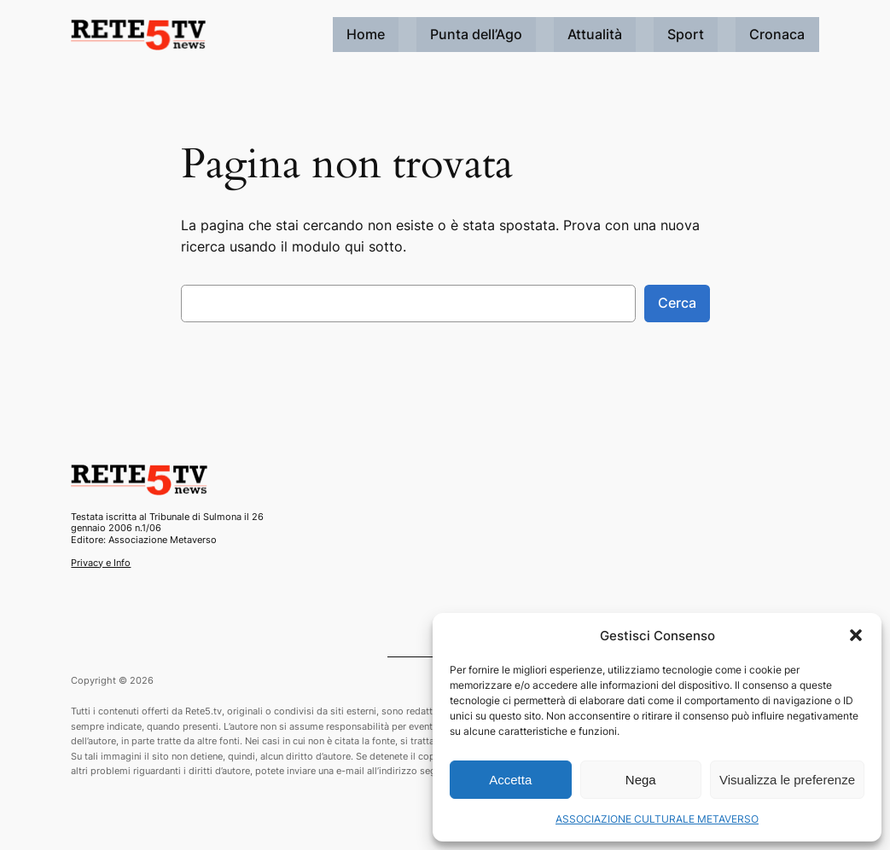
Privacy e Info (101, 563)
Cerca (677, 302)
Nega (640, 779)
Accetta (510, 779)
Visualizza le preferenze (787, 779)
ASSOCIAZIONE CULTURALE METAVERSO (657, 818)
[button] (855, 635)
